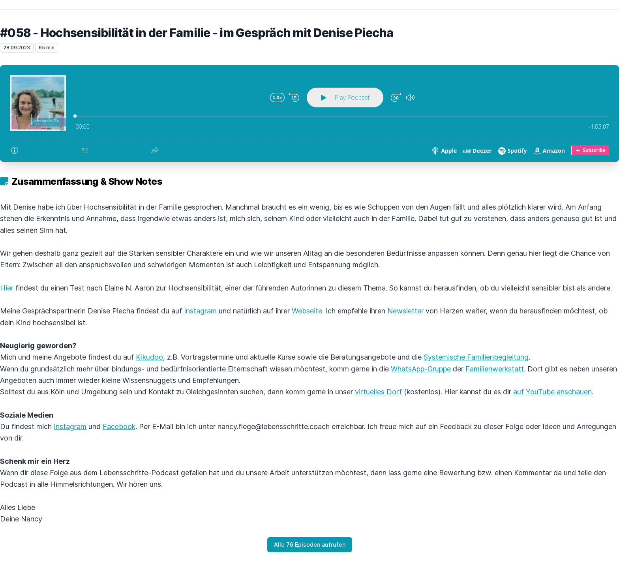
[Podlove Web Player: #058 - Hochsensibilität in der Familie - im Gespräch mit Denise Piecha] (309, 113)
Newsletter (405, 311)
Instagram (200, 311)
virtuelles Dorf (378, 392)
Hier (6, 288)
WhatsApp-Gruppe (421, 369)
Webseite (307, 311)
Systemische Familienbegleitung (476, 357)
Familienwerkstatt (494, 369)
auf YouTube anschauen (552, 392)
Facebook (119, 426)
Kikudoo (149, 357)
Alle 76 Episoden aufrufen (309, 544)
